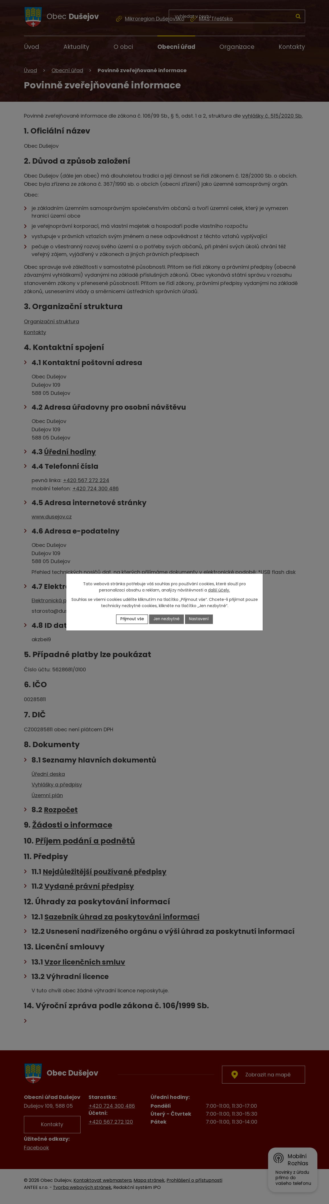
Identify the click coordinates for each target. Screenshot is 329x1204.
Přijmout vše (131, 619)
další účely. (219, 590)
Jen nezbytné (166, 619)
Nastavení (200, 619)
